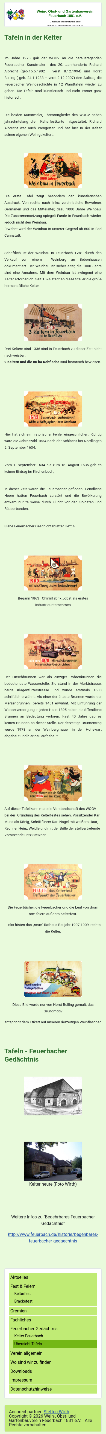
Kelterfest (22, 1293)
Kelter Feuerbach (28, 1336)
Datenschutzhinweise (31, 1389)
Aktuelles (19, 1277)
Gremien (18, 1310)
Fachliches (20, 1320)
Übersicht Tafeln (28, 1344)
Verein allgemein (26, 1353)
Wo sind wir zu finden (31, 1362)
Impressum (21, 1380)
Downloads (21, 1371)
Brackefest (23, 1301)
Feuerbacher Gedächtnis (34, 1328)
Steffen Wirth (56, 1411)
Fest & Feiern (23, 1286)
